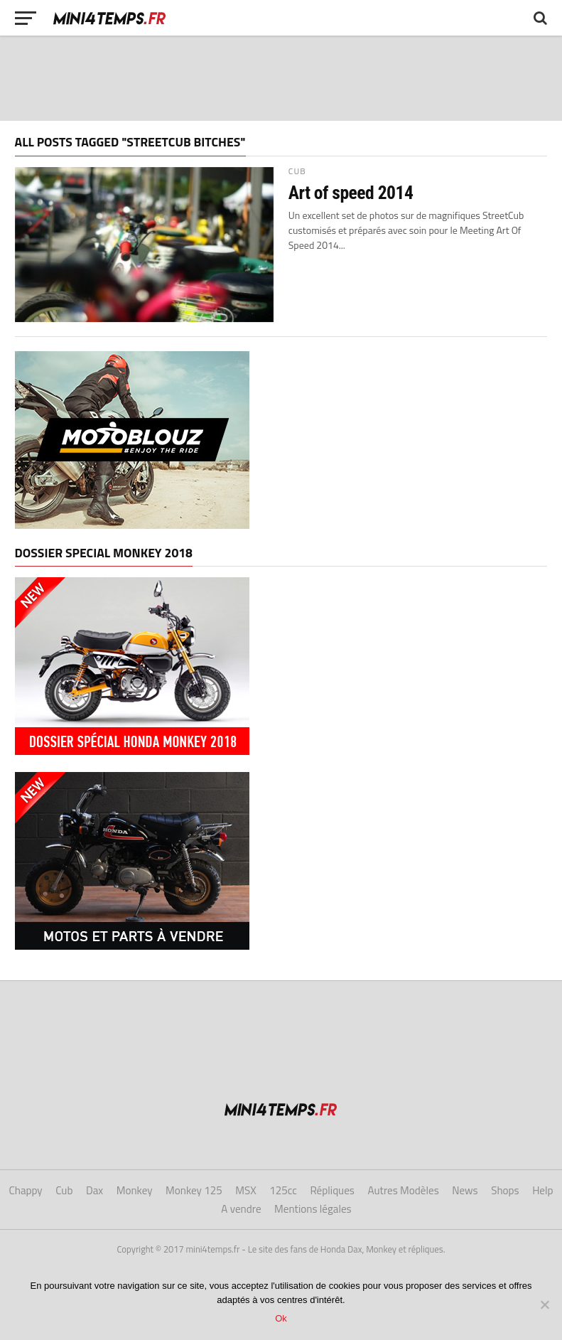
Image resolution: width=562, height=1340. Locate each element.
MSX (245, 1190)
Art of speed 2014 (351, 193)
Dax (94, 1190)
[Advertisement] (281, 78)
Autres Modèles (402, 1190)
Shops (505, 1190)
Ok (281, 1318)
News (464, 1190)
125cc (283, 1190)
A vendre (241, 1209)
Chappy (25, 1190)
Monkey (135, 1190)
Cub (63, 1190)
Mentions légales (313, 1209)
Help (542, 1190)
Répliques (332, 1190)
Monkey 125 (194, 1190)
